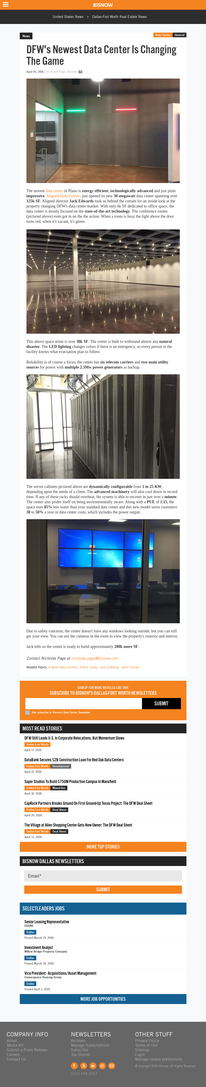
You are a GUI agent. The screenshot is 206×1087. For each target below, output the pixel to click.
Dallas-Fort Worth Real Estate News (119, 17)
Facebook (74, 1065)
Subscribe (79, 1050)
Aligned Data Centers (63, 196)
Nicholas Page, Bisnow (62, 71)
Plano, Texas (88, 667)
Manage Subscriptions (90, 1045)
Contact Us (16, 1059)
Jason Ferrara (130, 667)
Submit (103, 889)
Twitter (83, 1065)
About (12, 1040)
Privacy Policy (147, 1040)
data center (54, 191)
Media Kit (15, 1045)
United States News (68, 17)
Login (140, 1054)
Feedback (111, 1065)
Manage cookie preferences (158, 1059)
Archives (78, 1040)
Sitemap (142, 1050)
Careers (13, 1054)
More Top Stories (103, 847)
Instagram (102, 1065)
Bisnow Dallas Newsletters (53, 861)
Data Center (163, 35)
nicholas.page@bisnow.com (94, 658)
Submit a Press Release (27, 1050)
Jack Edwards (109, 667)
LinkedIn (93, 1065)
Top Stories (80, 1054)
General (179, 35)
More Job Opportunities (103, 999)
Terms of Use (146, 1045)
